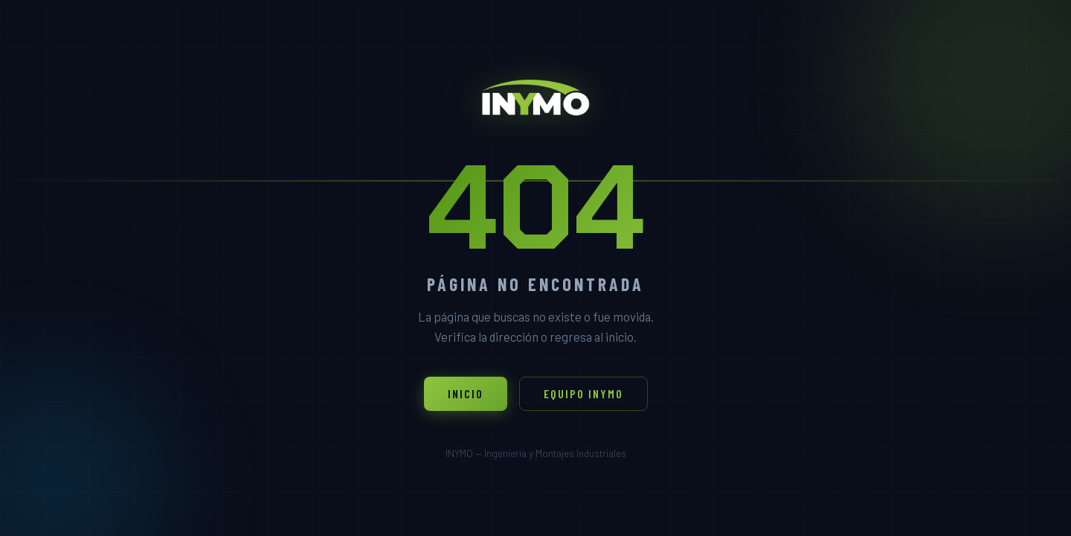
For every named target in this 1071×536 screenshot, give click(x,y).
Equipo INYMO (583, 393)
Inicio (465, 393)
